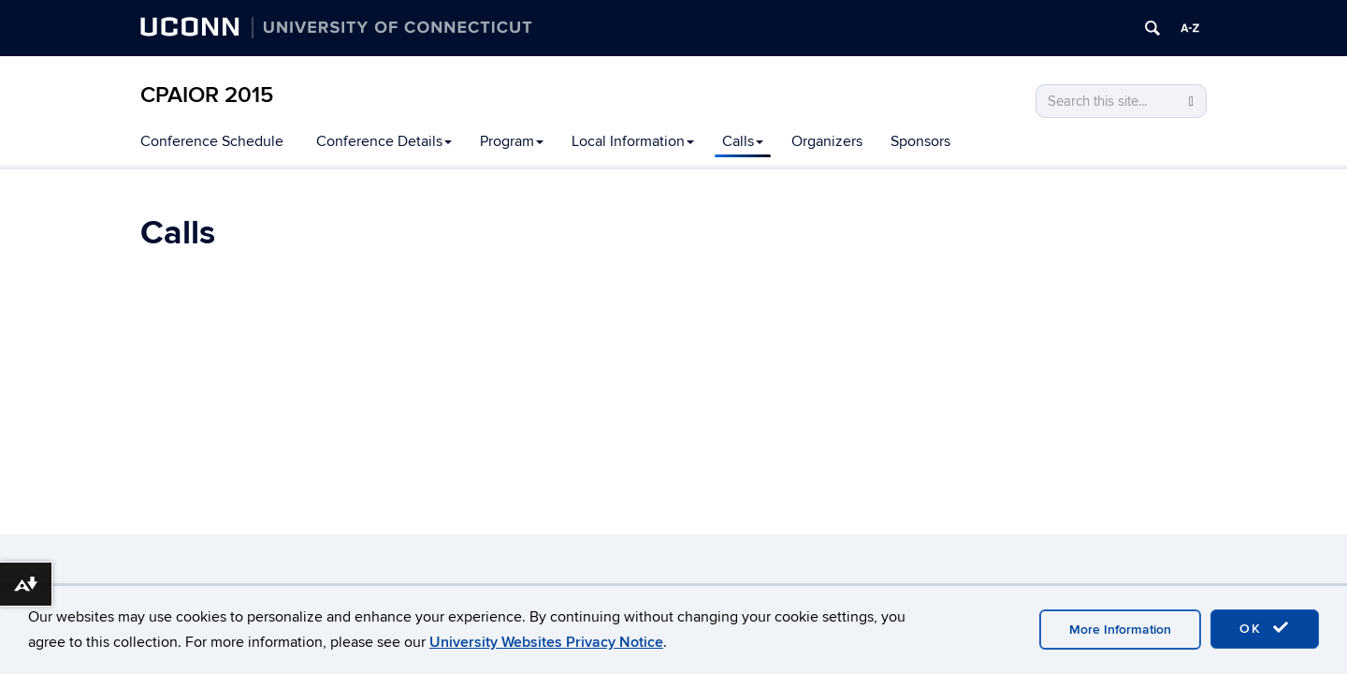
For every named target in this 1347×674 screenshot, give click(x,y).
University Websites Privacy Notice (546, 642)
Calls (742, 141)
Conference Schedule (211, 141)
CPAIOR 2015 (206, 95)
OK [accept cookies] (1264, 628)
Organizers (826, 141)
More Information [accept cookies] (1120, 629)
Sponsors (920, 141)
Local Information (633, 141)
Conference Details (384, 141)
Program (511, 141)
